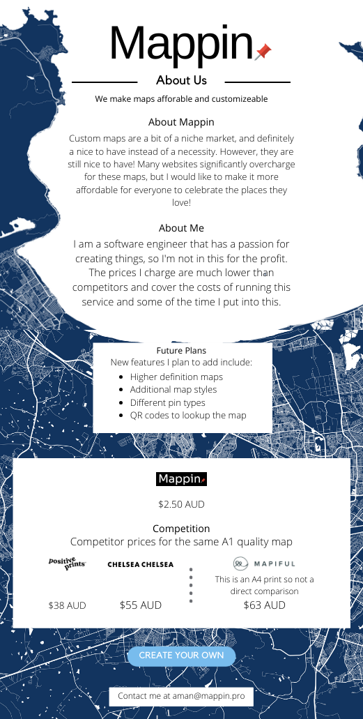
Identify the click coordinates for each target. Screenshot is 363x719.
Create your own (181, 655)
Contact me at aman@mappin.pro (181, 696)
